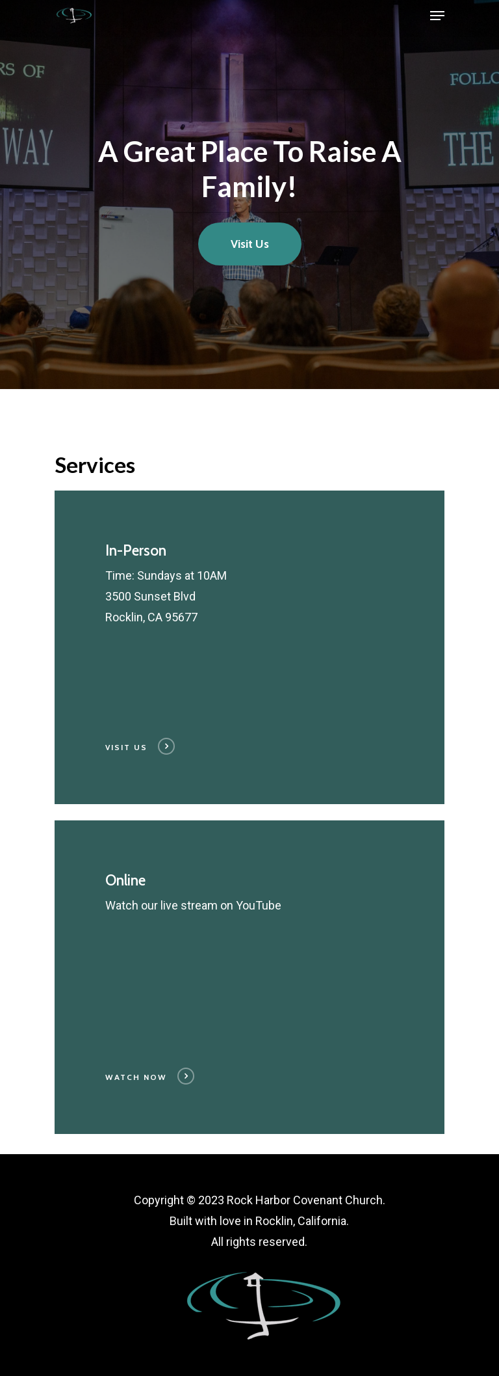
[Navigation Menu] (437, 15)
